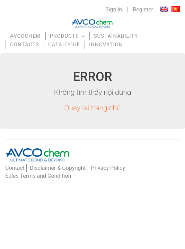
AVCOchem (25, 36)
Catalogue (64, 45)
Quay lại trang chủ (92, 108)
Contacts (24, 45)
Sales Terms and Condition (38, 176)
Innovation (106, 45)
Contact (15, 168)
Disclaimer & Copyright (58, 168)
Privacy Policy (108, 168)
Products (64, 36)
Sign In (113, 9)
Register (143, 9)
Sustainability (116, 36)
